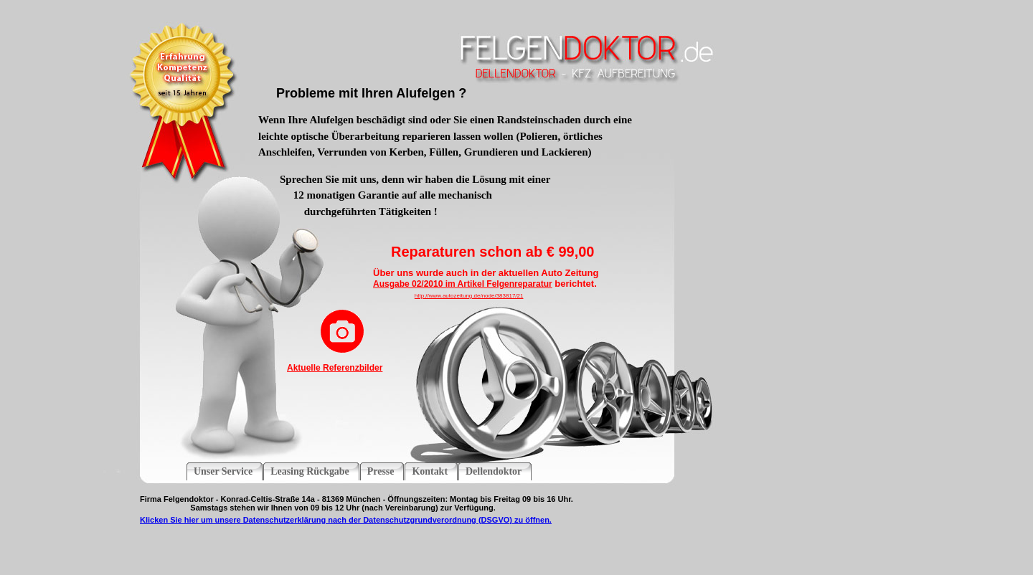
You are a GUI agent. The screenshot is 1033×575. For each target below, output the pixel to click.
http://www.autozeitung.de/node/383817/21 (469, 296)
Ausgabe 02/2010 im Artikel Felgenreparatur (462, 284)
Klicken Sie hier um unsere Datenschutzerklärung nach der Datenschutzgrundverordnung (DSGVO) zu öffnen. (346, 519)
